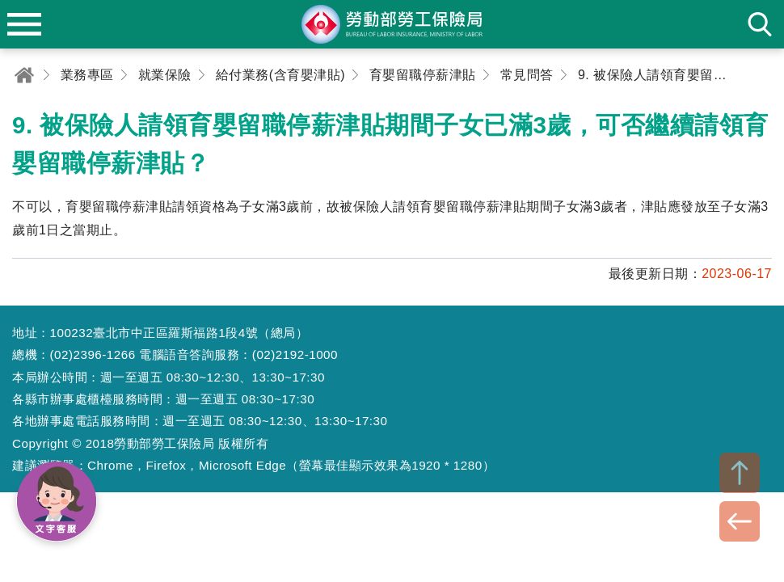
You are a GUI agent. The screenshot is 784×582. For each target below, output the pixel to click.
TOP (739, 473)
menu (24, 24)
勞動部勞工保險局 (392, 24)
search (760, 24)
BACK (739, 521)
